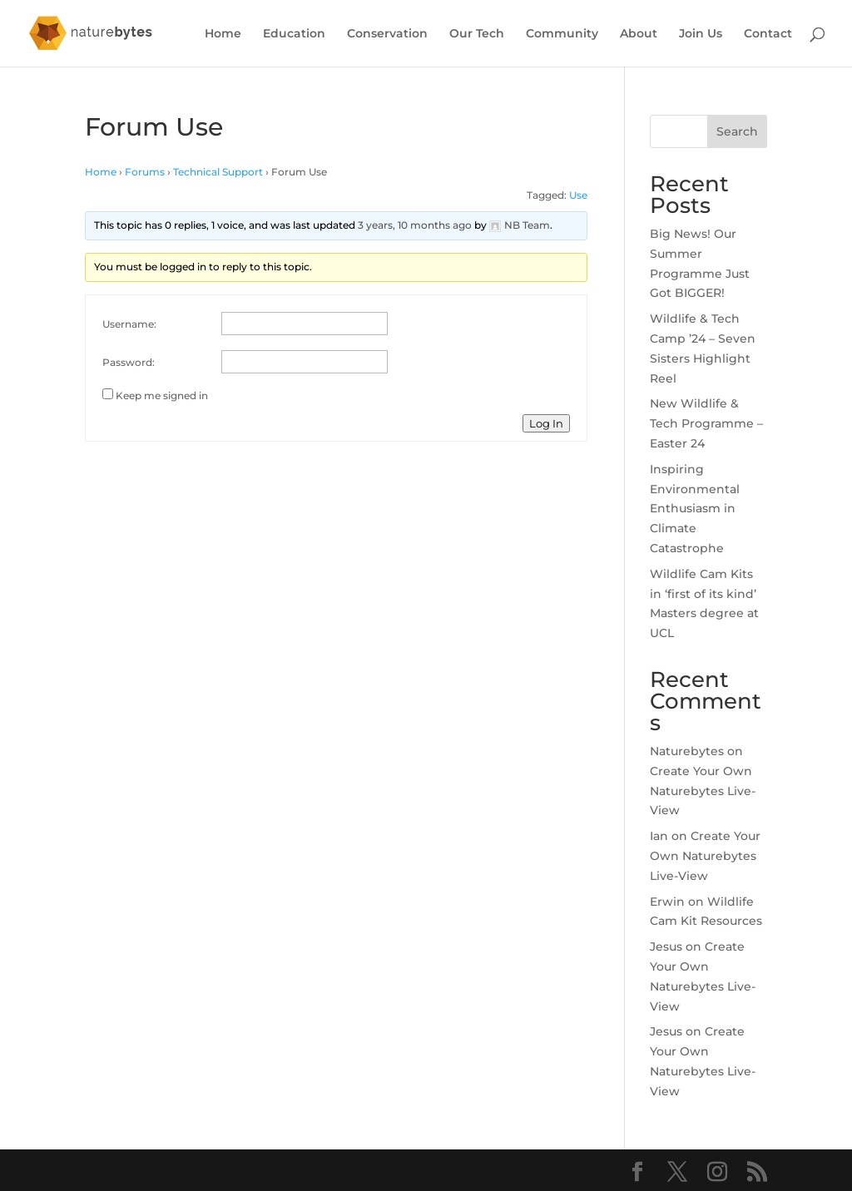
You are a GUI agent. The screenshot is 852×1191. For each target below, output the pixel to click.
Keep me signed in (162, 395)
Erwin (667, 901)
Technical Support (218, 172)
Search (737, 131)
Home (223, 34)
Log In (546, 423)
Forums (145, 172)
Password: (128, 362)
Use (578, 195)
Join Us (700, 34)
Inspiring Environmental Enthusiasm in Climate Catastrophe (695, 509)
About (638, 34)
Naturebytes (687, 751)
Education (294, 34)
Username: (129, 324)
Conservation (387, 34)
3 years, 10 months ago (415, 225)
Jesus (666, 946)
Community (562, 34)
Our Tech (476, 34)
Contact (768, 34)
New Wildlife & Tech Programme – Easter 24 (706, 423)
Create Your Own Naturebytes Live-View (702, 791)
